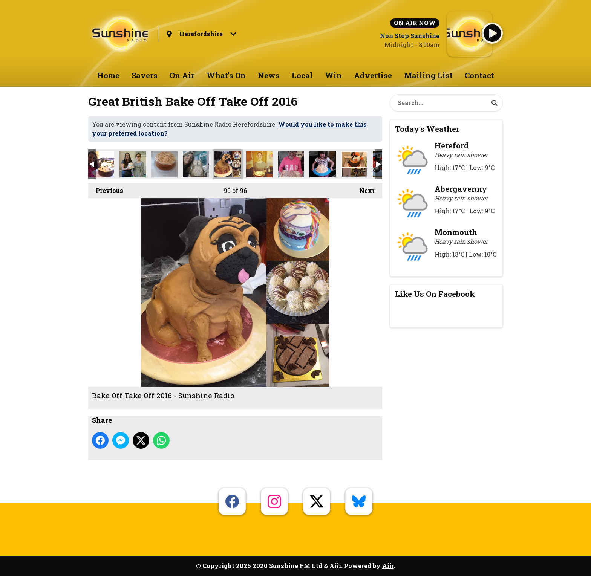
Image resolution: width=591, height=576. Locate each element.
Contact (479, 75)
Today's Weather (427, 129)
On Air (182, 75)
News (269, 75)
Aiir (388, 566)
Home (108, 75)
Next (363, 188)
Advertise (373, 75)
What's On (226, 75)
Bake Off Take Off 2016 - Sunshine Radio (101, 164)
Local (302, 75)
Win (333, 75)
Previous (105, 188)
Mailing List (428, 75)
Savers (145, 75)
